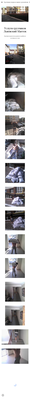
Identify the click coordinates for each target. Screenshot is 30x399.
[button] (2, 2)
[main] (15, 30)
